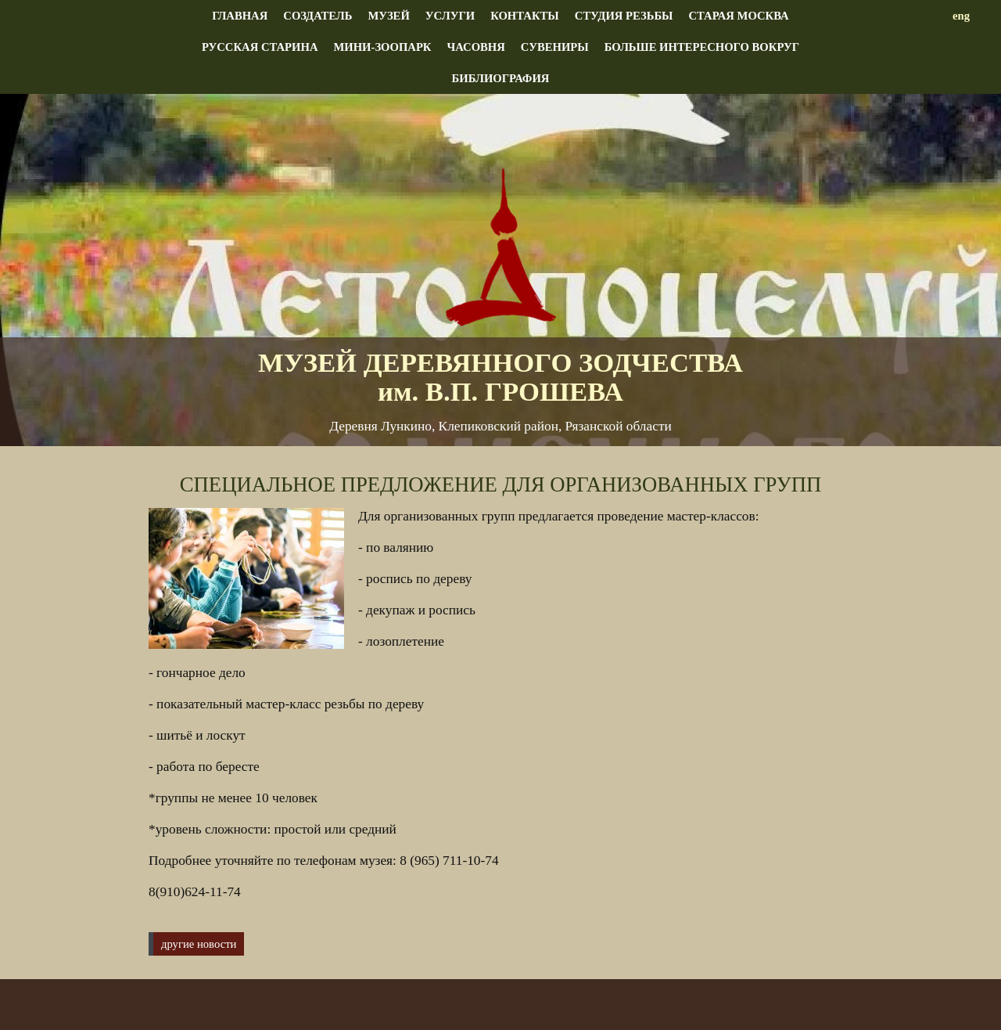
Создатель (317, 15)
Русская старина (260, 47)
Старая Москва (738, 15)
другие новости (198, 944)
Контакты (524, 15)
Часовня (475, 47)
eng (961, 15)
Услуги (450, 15)
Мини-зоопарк (382, 47)
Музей (388, 15)
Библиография (501, 78)
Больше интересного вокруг (702, 47)
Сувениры (555, 47)
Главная (239, 15)
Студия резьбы (624, 15)
